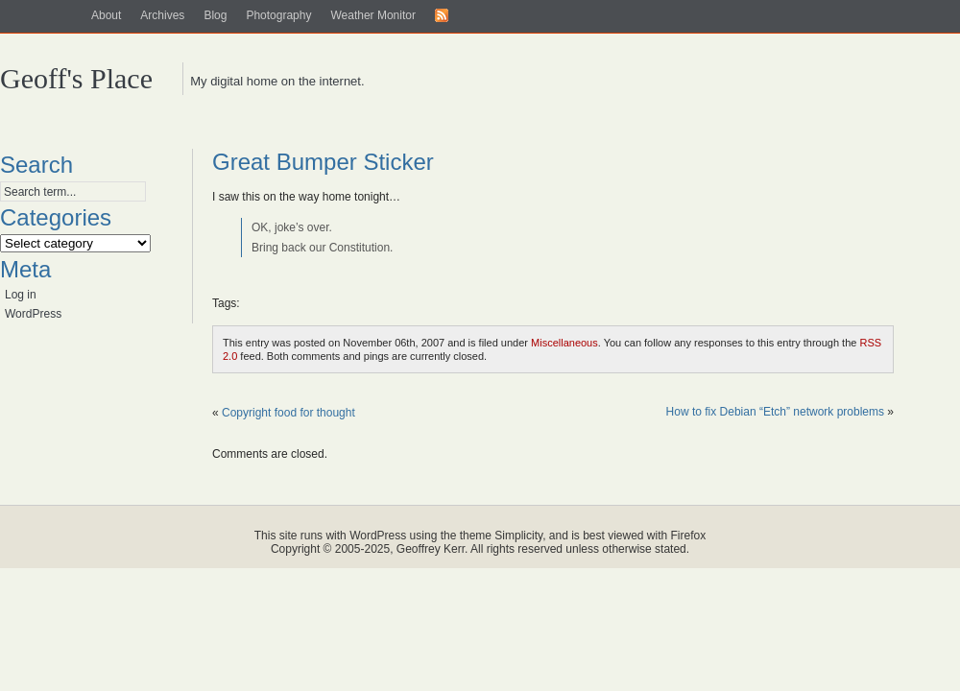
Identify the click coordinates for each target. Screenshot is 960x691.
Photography (278, 15)
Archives (162, 15)
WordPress (33, 314)
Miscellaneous (564, 342)
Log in (20, 294)
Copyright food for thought (288, 412)
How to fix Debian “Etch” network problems (775, 411)
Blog (215, 15)
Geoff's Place (76, 78)
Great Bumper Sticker (323, 162)
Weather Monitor (372, 15)
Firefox (689, 535)
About (106, 15)
